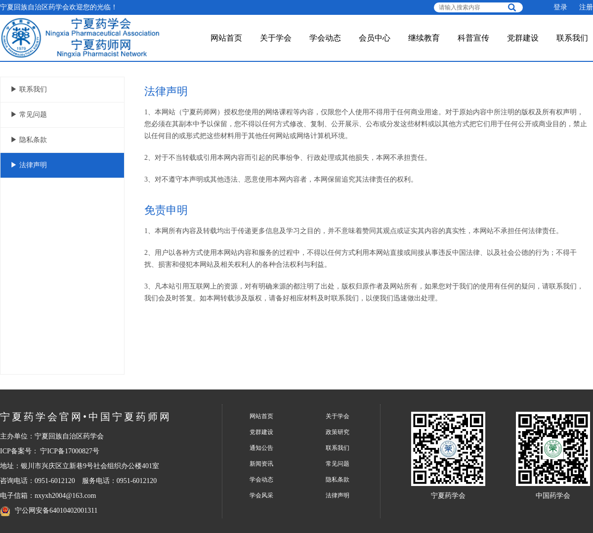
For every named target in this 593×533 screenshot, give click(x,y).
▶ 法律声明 (28, 165)
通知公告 (261, 447)
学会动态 (325, 38)
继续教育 (424, 38)
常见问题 (337, 463)
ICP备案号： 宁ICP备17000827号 (49, 451)
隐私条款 (337, 479)
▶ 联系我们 (28, 89)
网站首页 (226, 38)
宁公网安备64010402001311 (56, 510)
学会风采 (261, 495)
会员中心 (374, 38)
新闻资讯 (261, 463)
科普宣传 (473, 38)
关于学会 (276, 38)
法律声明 (337, 495)
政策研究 (337, 432)
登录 (560, 7)
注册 (586, 7)
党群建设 (523, 38)
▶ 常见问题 (28, 114)
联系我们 (572, 38)
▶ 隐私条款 (28, 140)
